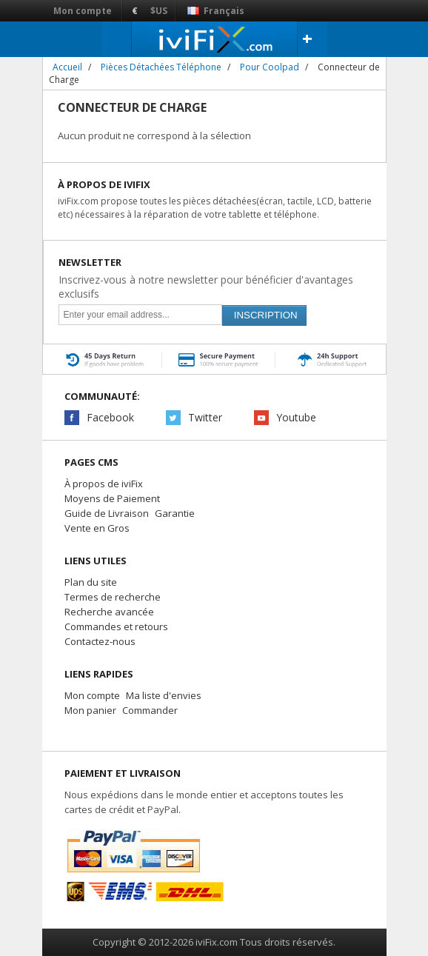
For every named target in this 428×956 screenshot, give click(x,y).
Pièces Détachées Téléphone (161, 67)
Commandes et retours (116, 626)
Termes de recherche (112, 597)
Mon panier (90, 710)
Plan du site (90, 582)
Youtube (296, 417)
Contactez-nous (100, 641)
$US (158, 10)
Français (215, 10)
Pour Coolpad (269, 67)
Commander (150, 710)
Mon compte (82, 10)
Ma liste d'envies (163, 695)
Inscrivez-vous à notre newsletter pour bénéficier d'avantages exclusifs (205, 287)
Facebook (110, 417)
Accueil (67, 67)
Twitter (205, 417)
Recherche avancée (109, 611)
